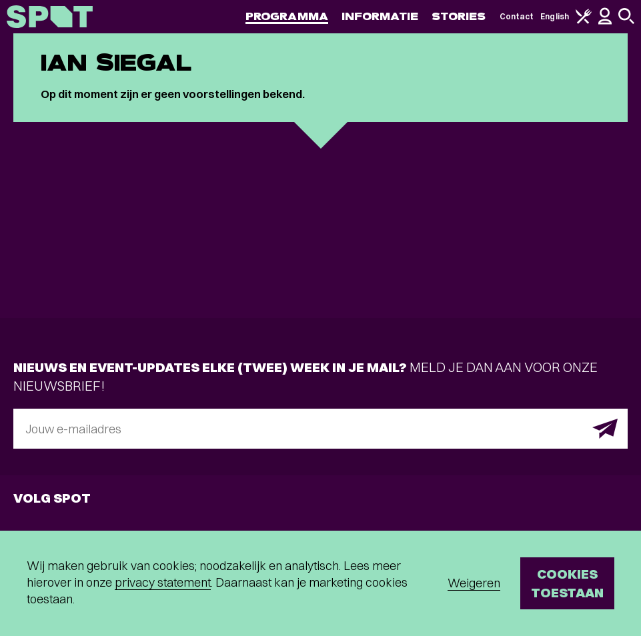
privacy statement (163, 582)
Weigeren (474, 583)
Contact (517, 16)
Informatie (380, 16)
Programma (286, 16)
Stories (459, 16)
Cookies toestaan (567, 583)
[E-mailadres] (320, 429)
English (554, 16)
